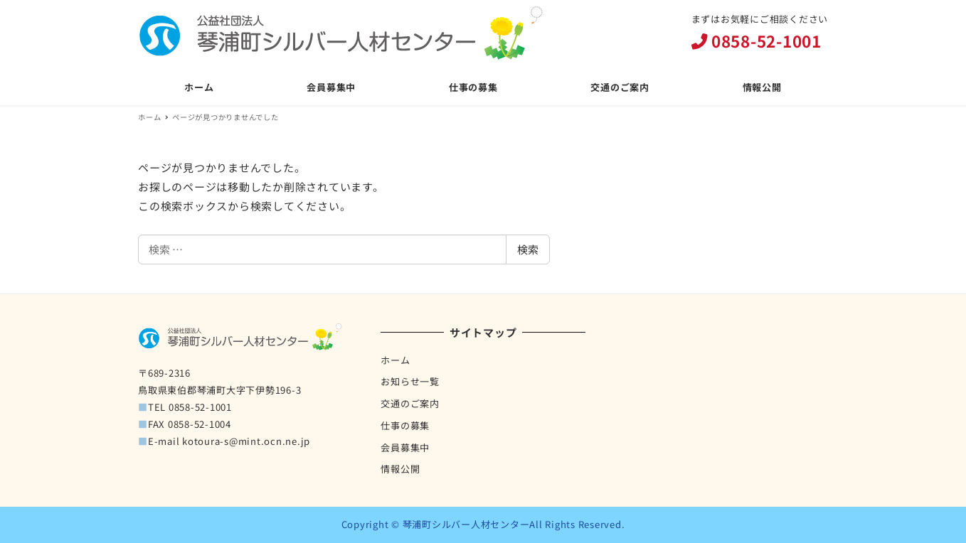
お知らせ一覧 (410, 381)
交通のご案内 (410, 403)
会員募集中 (405, 447)
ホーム (395, 360)
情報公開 (400, 468)
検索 (527, 249)
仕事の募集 (405, 425)
